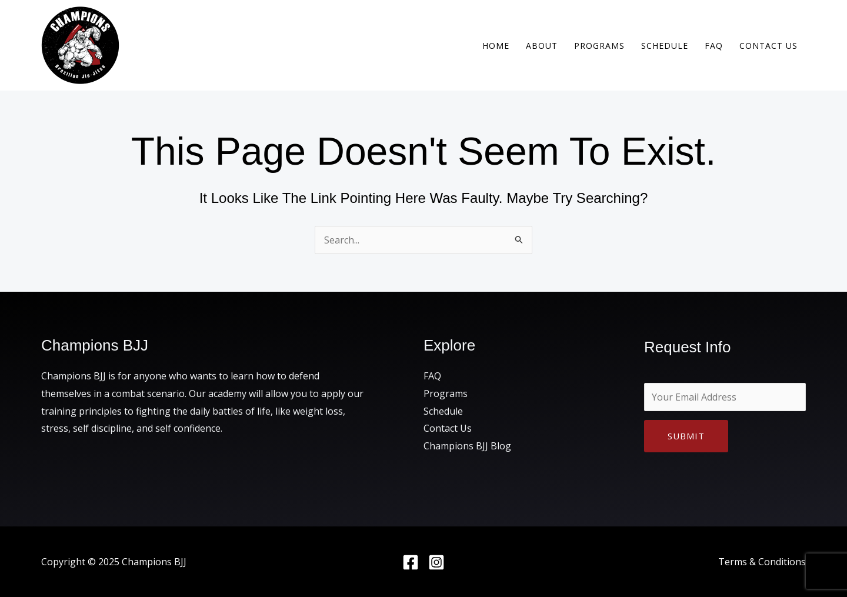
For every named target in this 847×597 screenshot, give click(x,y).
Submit (686, 436)
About (542, 45)
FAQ (714, 45)
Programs (599, 45)
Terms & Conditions (762, 561)
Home (495, 45)
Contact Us (768, 45)
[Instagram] (436, 562)
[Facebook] (410, 562)
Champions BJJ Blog (467, 445)
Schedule (664, 45)
